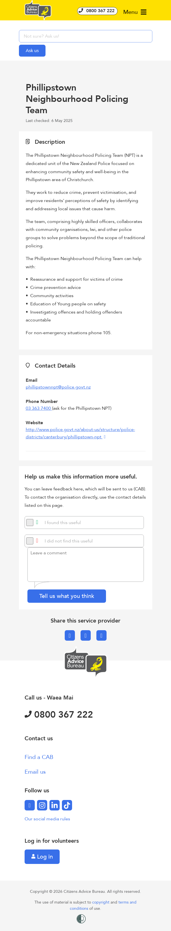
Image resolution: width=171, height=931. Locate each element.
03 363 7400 (39, 408)
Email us (35, 772)
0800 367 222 (97, 11)
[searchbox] (85, 36)
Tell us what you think (66, 596)
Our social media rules (47, 819)
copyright (101, 902)
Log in (42, 857)
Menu (134, 12)
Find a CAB (39, 757)
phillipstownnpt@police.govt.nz (58, 387)
